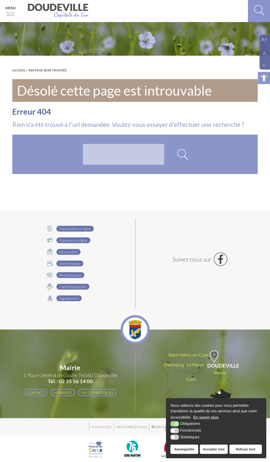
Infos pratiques (97, 392)
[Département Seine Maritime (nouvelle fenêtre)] (132, 449)
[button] (264, 78)
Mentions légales (132, 427)
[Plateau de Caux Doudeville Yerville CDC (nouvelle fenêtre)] (96, 449)
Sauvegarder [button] (184, 449)
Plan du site (102, 427)
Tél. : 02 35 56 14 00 (70, 381)
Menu (10, 8)
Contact (35, 392)
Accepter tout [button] (213, 449)
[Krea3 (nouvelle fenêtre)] (165, 427)
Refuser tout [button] (245, 449)
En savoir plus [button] (206, 417)
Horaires (62, 392)
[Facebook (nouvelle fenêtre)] (200, 259)
